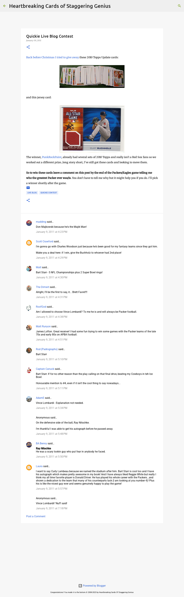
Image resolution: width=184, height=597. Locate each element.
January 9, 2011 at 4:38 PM (51, 316)
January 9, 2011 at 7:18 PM (51, 508)
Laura (39, 466)
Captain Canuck (45, 368)
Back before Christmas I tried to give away (52, 57)
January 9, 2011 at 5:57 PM (51, 488)
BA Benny (41, 443)
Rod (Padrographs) (47, 349)
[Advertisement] (92, 551)
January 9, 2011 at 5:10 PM (51, 359)
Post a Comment (35, 516)
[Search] (115, 6)
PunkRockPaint (51, 157)
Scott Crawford (44, 241)
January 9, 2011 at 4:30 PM (51, 277)
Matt (38, 267)
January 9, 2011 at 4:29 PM (51, 257)
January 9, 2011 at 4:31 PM (51, 297)
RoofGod (41, 306)
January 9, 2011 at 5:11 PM (51, 388)
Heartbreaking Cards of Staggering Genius (60, 6)
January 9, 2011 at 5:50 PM (51, 456)
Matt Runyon (43, 326)
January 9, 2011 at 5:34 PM (51, 408)
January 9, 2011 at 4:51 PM (51, 339)
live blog (32, 193)
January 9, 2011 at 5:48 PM (51, 433)
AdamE (40, 397)
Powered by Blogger (92, 585)
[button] (28, 47)
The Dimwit (42, 287)
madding (41, 221)
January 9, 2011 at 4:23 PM (51, 231)
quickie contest (48, 193)
